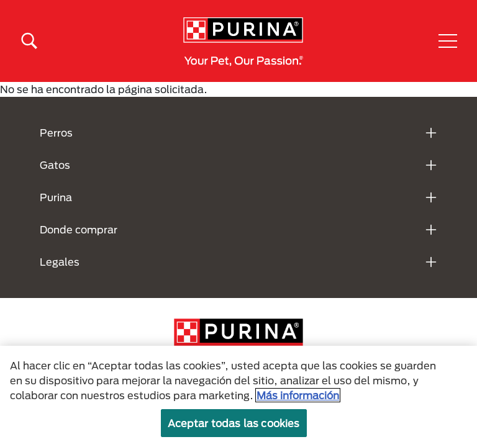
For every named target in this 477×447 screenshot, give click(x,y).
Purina (56, 197)
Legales (60, 262)
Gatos (55, 165)
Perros (56, 132)
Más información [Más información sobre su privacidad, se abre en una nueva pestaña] (298, 395)
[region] (238, 396)
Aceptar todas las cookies (234, 423)
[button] (447, 41)
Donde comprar (78, 229)
